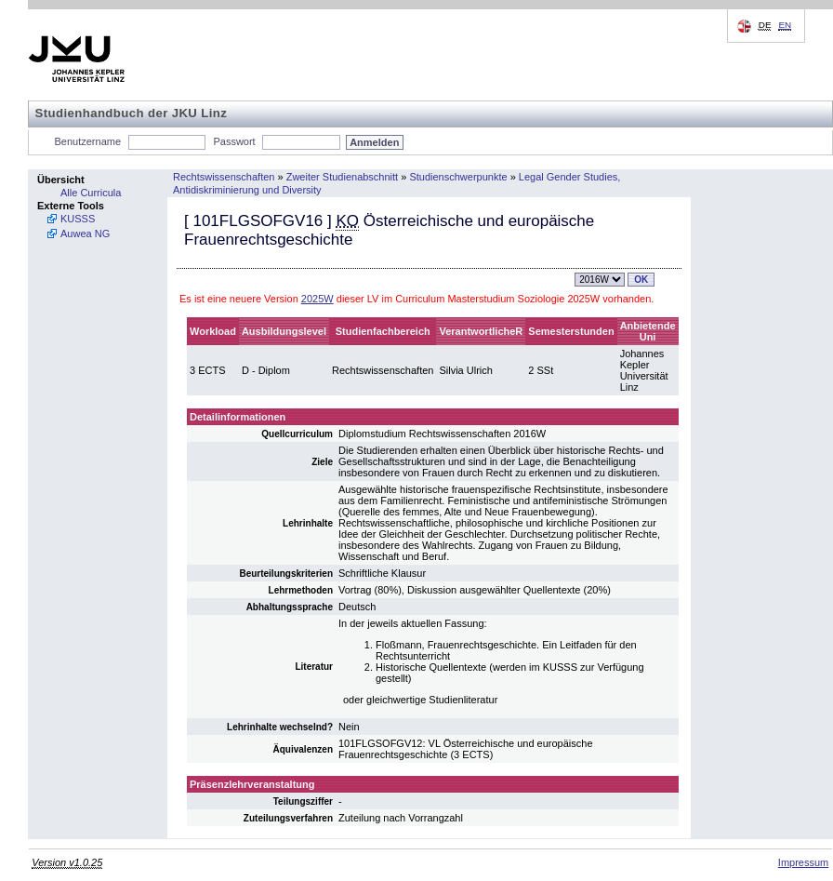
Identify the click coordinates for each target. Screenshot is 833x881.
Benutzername (88, 141)
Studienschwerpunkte (458, 176)
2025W (317, 298)
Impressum (803, 862)
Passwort (234, 141)
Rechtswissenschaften (223, 176)
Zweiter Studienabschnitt (342, 176)
